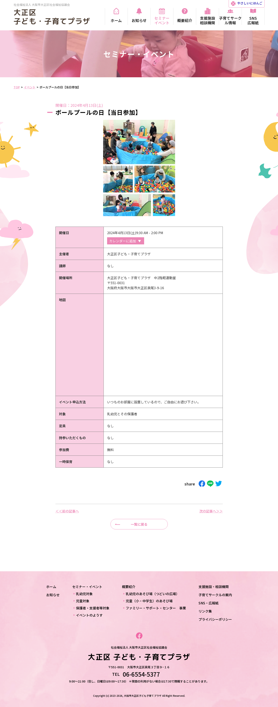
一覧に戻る (139, 524)
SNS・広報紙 (209, 602)
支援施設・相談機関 (214, 586)
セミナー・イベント (87, 586)
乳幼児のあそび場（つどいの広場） (152, 593)
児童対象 (82, 600)
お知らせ (53, 594)
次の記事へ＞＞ (211, 511)
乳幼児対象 (84, 593)
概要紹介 (128, 586)
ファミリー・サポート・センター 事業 (156, 607)
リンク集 (205, 611)
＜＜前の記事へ (67, 511)
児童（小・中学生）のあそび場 (149, 600)
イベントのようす (89, 615)
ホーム (51, 586)
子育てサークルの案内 (215, 594)
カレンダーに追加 (122, 240)
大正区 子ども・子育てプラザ (52, 16)
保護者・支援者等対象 (92, 607)
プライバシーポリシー (215, 619)
